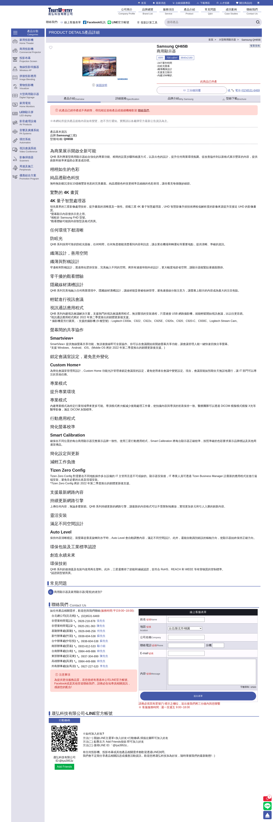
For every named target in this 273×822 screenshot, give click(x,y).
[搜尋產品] (213, 22)
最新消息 (159, 2)
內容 (143, 673)
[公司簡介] (126, 11)
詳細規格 (127, 98)
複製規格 (255, 45)
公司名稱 (145, 637)
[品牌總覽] (147, 11)
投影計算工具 (147, 22)
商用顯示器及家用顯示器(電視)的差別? (78, 591)
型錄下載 (234, 99)
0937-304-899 (90, 656)
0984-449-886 (87, 651)
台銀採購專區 (181, 2)
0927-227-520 (90, 666)
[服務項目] (168, 11)
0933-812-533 (87, 646)
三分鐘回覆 (192, 90)
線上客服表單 (72, 22)
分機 (209, 645)
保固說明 (99, 85)
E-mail (144, 653)
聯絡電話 (145, 645)
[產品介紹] (189, 11)
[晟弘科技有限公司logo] (60, 15)
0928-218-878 (86, 621)
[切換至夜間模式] (258, 3)
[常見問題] (210, 11)
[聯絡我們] (252, 11)
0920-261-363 (86, 626)
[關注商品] (267, 799)
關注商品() (244, 2)
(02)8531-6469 (250, 90)
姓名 (143, 619)
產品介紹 (74, 98)
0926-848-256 (87, 631)
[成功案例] (231, 11)
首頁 (142, 2)
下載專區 (203, 2)
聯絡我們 (143, 110)
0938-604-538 (87, 636)
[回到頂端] (267, 815)
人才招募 (222, 2)
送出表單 (198, 696)
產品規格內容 (78, 121)
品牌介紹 (180, 98)
